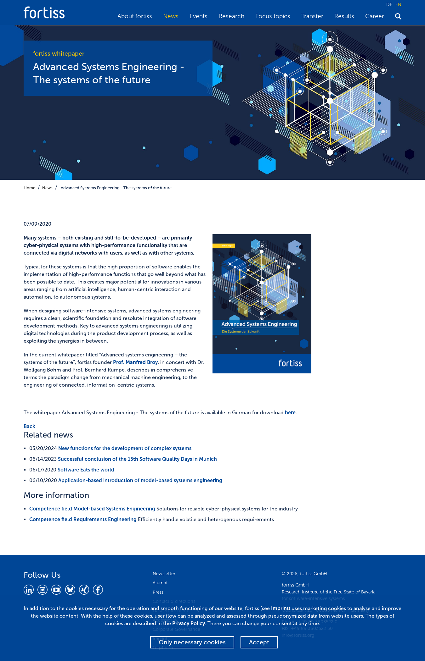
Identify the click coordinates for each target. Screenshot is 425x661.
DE (389, 4)
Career (374, 16)
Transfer (312, 16)
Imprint (280, 608)
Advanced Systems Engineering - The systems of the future (116, 187)
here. (291, 413)
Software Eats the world (86, 470)
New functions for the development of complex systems (124, 448)
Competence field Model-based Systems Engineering (92, 509)
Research (231, 16)
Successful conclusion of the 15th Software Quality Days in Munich (137, 459)
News (170, 16)
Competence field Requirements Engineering (83, 519)
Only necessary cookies (192, 642)
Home (29, 187)
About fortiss (134, 16)
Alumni (160, 583)
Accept (259, 642)
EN (398, 4)
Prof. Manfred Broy (135, 362)
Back (29, 426)
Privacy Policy (188, 623)
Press (158, 592)
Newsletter (164, 573)
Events (198, 16)
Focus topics (272, 16)
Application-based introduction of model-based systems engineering (140, 480)
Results (344, 16)
